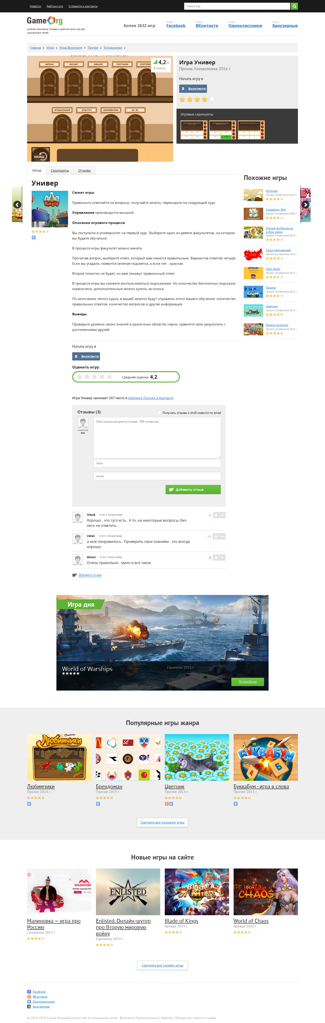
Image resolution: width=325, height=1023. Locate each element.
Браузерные (285, 25)
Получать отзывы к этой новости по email (191, 413)
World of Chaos (251, 921)
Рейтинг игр (55, 6)
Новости (35, 6)
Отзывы (84, 170)
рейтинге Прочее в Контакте (150, 398)
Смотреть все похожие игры (162, 822)
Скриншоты (60, 170)
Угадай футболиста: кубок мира (279, 230)
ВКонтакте (207, 25)
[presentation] (127, 493)
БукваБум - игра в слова (261, 786)
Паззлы (271, 288)
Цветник (272, 307)
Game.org (44, 20)
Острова (272, 191)
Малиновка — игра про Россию (54, 924)
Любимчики (41, 786)
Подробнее (248, 682)
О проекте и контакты (83, 6)
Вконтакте (197, 88)
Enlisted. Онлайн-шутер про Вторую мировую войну (123, 927)
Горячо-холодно (277, 325)
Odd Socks (273, 269)
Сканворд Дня (276, 210)
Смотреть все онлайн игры (162, 965)
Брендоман (109, 786)
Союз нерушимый (278, 250)
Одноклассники (245, 25)
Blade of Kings (181, 921)
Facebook (176, 25)
